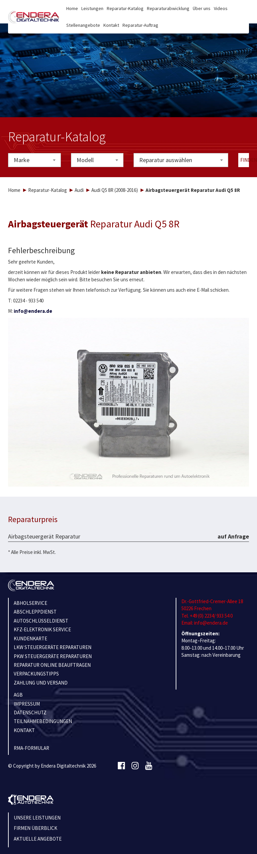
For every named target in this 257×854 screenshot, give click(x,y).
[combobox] (34, 160)
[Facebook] (121, 766)
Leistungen (92, 8)
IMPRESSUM (27, 704)
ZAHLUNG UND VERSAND (41, 683)
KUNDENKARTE (30, 638)
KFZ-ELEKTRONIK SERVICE (42, 629)
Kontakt (111, 25)
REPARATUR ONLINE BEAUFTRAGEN (52, 665)
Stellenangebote (83, 25)
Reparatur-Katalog (125, 8)
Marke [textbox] (21, 160)
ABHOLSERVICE (30, 603)
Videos (221, 8)
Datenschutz (30, 712)
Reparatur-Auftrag (140, 25)
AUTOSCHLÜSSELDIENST (41, 621)
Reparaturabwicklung (168, 8)
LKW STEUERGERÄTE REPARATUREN (52, 647)
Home (72, 8)
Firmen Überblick (35, 828)
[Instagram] (135, 766)
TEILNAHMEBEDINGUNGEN (43, 721)
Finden (244, 160)
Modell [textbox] (85, 160)
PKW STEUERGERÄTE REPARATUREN (53, 656)
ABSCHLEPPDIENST (35, 612)
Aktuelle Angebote (38, 839)
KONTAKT (24, 730)
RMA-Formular (31, 748)
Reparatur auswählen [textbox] (165, 160)
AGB (18, 695)
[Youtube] (148, 766)
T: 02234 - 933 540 (26, 300)
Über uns (201, 8)
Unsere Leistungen (37, 817)
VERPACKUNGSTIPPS (36, 673)
